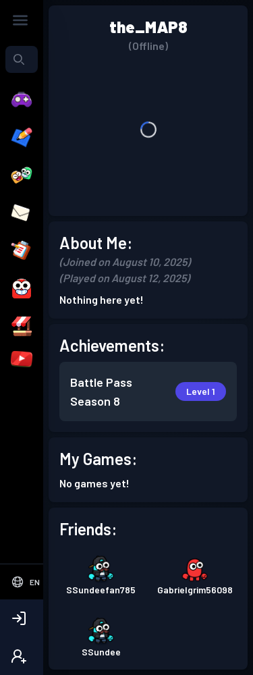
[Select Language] (25, 582)
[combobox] (21, 59)
